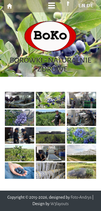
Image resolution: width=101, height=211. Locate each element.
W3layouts (59, 204)
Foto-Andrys (81, 197)
